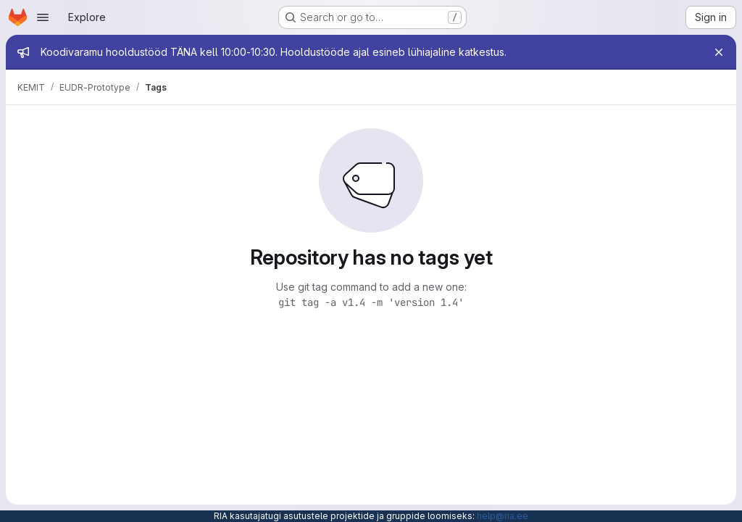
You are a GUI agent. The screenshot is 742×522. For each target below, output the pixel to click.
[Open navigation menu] (42, 17)
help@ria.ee (502, 515)
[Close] (719, 52)
